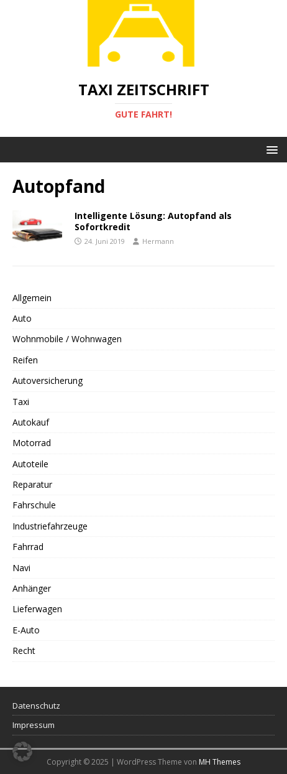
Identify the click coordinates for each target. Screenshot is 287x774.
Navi (21, 568)
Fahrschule (34, 505)
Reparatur (32, 484)
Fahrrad (27, 547)
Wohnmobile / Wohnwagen (67, 339)
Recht (23, 650)
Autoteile (30, 464)
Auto (22, 318)
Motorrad (31, 443)
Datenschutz (36, 705)
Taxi (20, 402)
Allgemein (32, 298)
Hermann (158, 241)
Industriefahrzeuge (50, 526)
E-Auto (26, 630)
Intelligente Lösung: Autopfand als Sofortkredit (153, 221)
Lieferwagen (37, 609)
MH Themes (219, 762)
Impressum (33, 724)
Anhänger (31, 588)
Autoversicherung (47, 380)
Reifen (25, 360)
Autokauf (30, 422)
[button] (270, 149)
